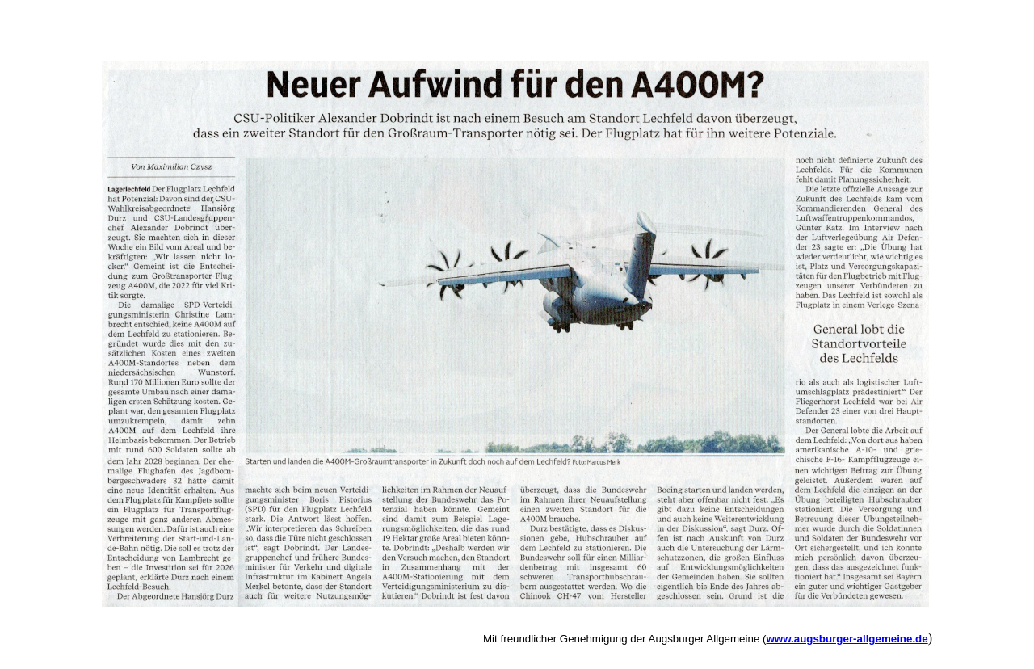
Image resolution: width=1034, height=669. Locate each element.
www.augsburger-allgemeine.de (846, 639)
